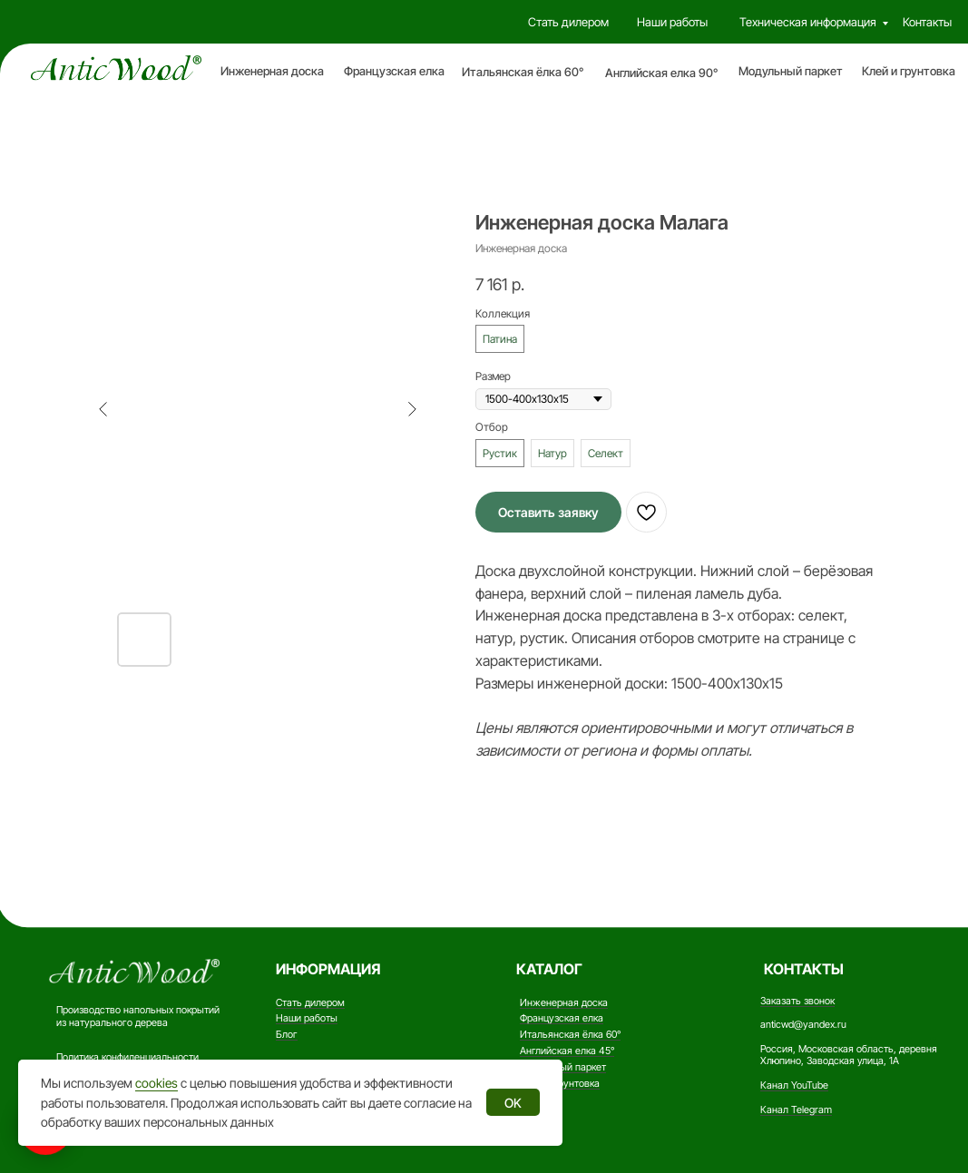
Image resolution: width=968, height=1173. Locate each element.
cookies (156, 1082)
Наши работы (672, 22)
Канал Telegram (796, 1109)
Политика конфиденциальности (127, 1057)
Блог (287, 1034)
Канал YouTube (794, 1085)
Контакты (927, 22)
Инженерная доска (272, 71)
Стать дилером (568, 22)
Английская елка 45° (567, 1050)
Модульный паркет (790, 71)
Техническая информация (807, 22)
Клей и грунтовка (908, 71)
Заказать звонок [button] (797, 1000)
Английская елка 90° (661, 72)
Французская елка (394, 71)
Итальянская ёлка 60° (522, 71)
